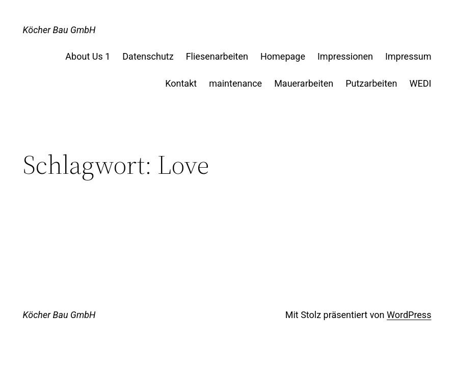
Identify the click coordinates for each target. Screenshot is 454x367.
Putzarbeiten (371, 83)
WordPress (409, 314)
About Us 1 (87, 56)
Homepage (282, 56)
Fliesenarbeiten (217, 56)
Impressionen (345, 56)
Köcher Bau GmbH (59, 29)
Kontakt (181, 83)
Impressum (408, 56)
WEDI (421, 83)
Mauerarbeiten (303, 83)
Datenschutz (147, 56)
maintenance (235, 83)
